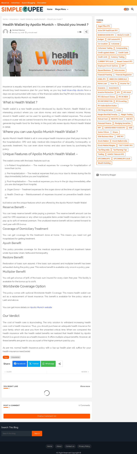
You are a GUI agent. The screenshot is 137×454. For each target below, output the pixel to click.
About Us (5, 3)
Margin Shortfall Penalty (107, 114)
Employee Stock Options (108, 66)
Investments (114, 88)
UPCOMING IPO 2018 (122, 159)
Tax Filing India (103, 150)
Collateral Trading (105, 48)
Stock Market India (119, 141)
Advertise (15, 3)
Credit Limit (102, 57)
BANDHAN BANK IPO (106, 35)
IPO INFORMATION (105, 101)
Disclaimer (41, 3)
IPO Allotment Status (106, 97)
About (59, 446)
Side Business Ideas (105, 137)
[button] (126, 9)
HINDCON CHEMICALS (118, 79)
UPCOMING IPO (104, 159)
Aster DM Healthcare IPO (108, 30)
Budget (101, 39)
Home (49, 9)
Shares (115, 132)
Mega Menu (60, 9)
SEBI (130, 128)
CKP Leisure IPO (113, 39)
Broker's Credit (123, 35)
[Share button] (59, 364)
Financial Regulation (124, 75)
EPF (123, 66)
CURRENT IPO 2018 (105, 61)
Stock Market (103, 141)
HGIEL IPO (102, 79)
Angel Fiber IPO (104, 26)
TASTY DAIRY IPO (126, 145)
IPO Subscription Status (107, 106)
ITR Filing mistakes (105, 110)
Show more (85, 386)
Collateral (115, 44)
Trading (101, 154)
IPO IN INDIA (123, 97)
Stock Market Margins (106, 145)
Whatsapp (49, 364)
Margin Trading (127, 114)
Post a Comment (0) (46, 416)
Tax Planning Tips (120, 150)
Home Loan (102, 84)
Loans (118, 110)
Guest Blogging (28, 3)
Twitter (35, 364)
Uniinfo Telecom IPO (115, 154)
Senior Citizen (103, 132)
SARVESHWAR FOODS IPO (114, 128)
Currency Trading (117, 57)
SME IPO (120, 137)
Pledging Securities (123, 123)
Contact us (70, 446)
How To (114, 84)
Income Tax (124, 84)
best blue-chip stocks (72, 90)
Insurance (14, 19)
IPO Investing (121, 101)
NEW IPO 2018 (117, 119)
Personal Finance (104, 123)
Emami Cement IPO (124, 61)
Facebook (21, 364)
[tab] (50, 9)
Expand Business (104, 70)
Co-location (103, 44)
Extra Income (119, 70)
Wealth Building (104, 163)
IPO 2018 (127, 92)
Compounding (121, 48)
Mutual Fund (103, 119)
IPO (118, 92)
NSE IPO (129, 119)
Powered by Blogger (106, 175)
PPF (99, 128)
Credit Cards (123, 53)
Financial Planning (105, 75)
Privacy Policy (84, 446)
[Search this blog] (16, 433)
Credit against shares (106, 53)
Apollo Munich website (41, 307)
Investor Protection (105, 92)
